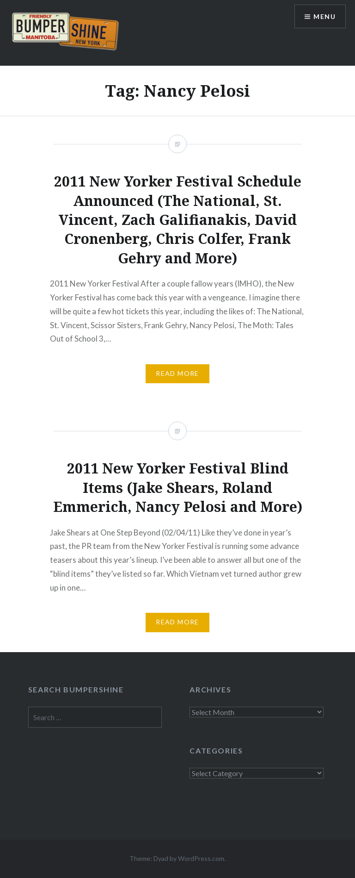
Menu (324, 16)
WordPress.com (201, 858)
